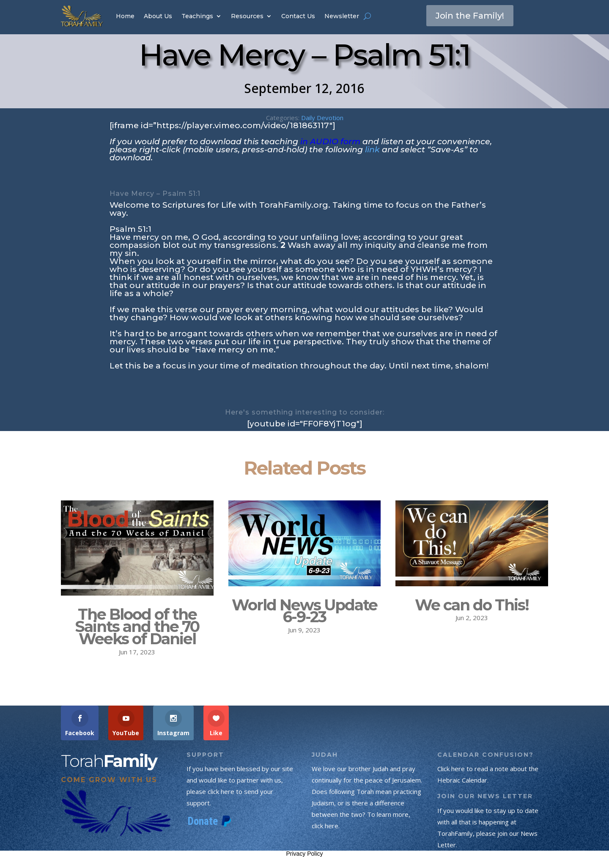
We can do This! (472, 605)
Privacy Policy (304, 853)
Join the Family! (470, 16)
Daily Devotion (322, 117)
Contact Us (298, 16)
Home (125, 16)
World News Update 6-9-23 (304, 611)
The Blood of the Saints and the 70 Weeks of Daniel (137, 626)
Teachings (197, 16)
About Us (158, 16)
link (372, 149)
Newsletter (341, 16)
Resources (247, 16)
